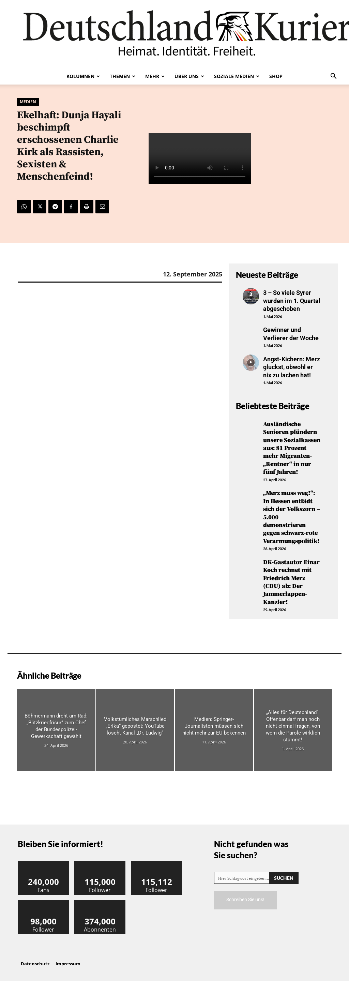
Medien (28, 102)
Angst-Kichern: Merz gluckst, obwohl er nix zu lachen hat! (291, 367)
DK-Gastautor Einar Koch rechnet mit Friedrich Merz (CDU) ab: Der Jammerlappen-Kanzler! (291, 582)
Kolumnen (83, 76)
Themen (122, 76)
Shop (276, 76)
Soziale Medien (236, 76)
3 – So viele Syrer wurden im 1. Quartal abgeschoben (291, 300)
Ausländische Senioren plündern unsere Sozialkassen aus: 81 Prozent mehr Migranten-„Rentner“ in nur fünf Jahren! (291, 448)
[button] (333, 76)
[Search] (284, 878)
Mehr (155, 76)
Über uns (189, 76)
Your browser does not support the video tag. (200, 158)
